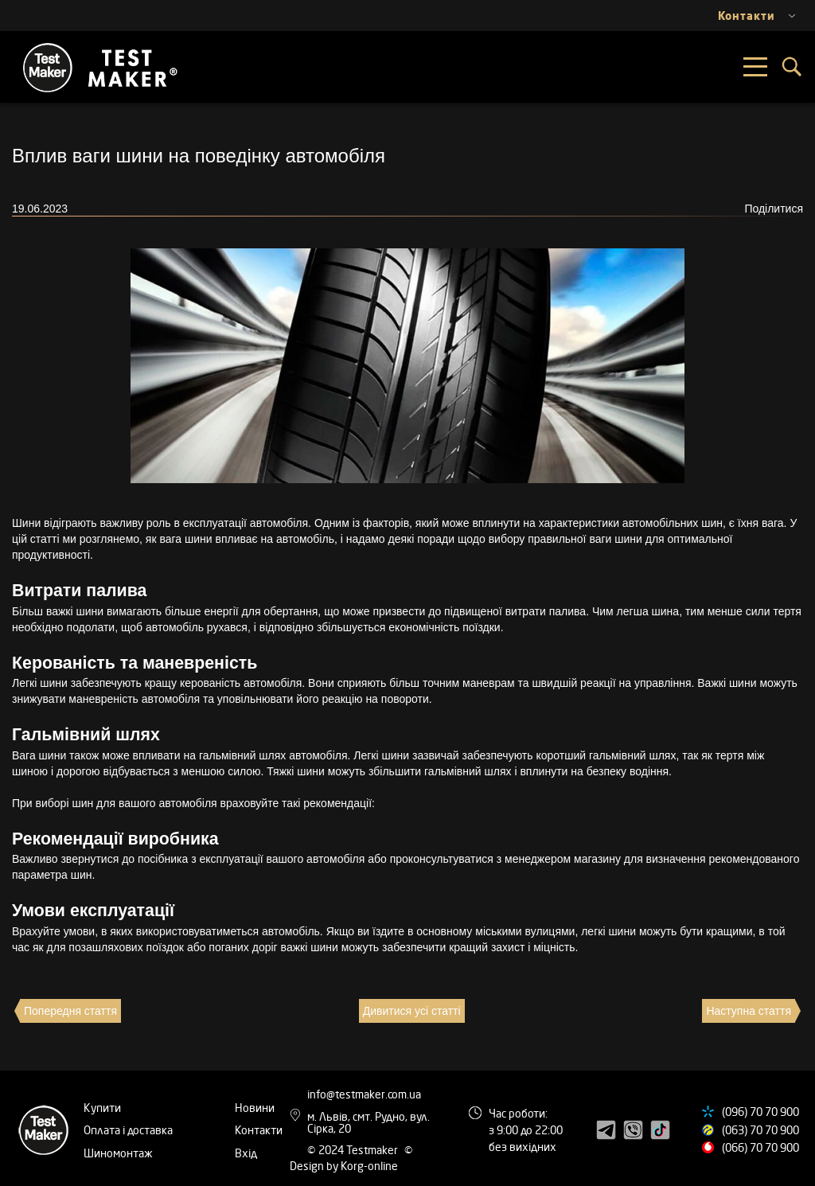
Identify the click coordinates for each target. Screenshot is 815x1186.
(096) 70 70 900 (760, 1111)
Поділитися (773, 208)
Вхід (246, 1153)
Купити (102, 1108)
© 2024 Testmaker (353, 1150)
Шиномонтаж (118, 1153)
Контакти (259, 1130)
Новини (255, 1108)
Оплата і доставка (128, 1130)
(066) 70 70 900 (760, 1147)
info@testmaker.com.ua (364, 1094)
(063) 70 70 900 (760, 1130)
